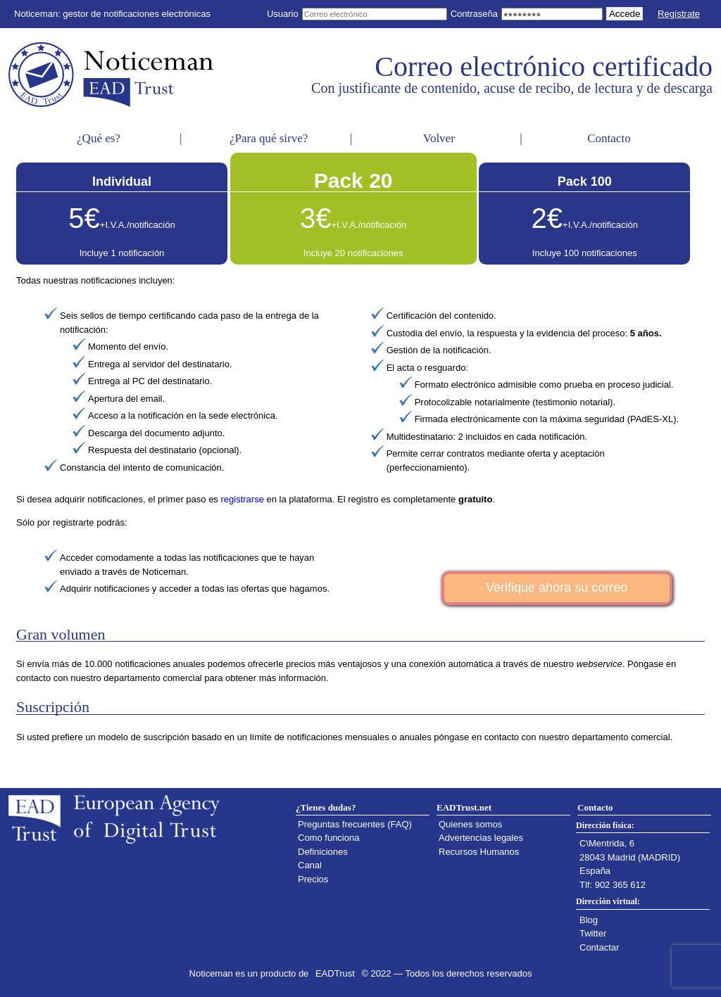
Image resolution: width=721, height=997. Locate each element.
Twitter (592, 933)
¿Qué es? (98, 138)
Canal (310, 865)
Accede (624, 13)
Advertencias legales (481, 837)
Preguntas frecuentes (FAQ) (355, 824)
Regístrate (679, 13)
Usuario (283, 13)
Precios (313, 879)
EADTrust (335, 973)
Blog (588, 920)
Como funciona (328, 837)
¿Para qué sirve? (269, 138)
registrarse (241, 499)
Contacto (608, 138)
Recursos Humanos (479, 851)
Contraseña (474, 13)
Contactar (599, 947)
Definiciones (323, 851)
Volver (439, 138)
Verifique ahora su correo (556, 587)
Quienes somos (470, 824)
